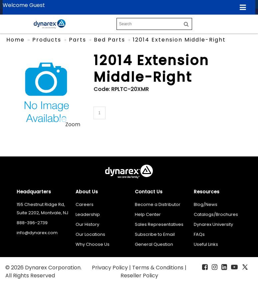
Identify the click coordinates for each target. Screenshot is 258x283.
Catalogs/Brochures (216, 214)
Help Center (148, 214)
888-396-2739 (32, 223)
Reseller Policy (139, 275)
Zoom (72, 124)
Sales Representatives (159, 224)
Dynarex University (213, 224)
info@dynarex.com (37, 233)
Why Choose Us (93, 244)
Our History (87, 224)
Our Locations (90, 234)
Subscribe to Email (155, 234)
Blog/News (205, 204)
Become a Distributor (157, 204)
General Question (154, 244)
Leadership (88, 214)
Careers (85, 204)
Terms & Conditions (158, 267)
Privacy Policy (110, 267)
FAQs (199, 234)
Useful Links (206, 244)
